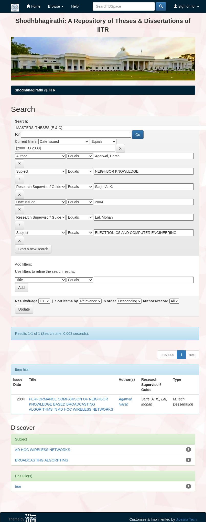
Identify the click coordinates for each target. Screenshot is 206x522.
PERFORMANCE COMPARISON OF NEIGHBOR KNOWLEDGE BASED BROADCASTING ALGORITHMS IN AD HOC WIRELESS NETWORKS (71, 404)
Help (75, 6)
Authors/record (155, 301)
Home (33, 6)
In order (109, 301)
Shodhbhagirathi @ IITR (35, 90)
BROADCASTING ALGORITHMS (41, 460)
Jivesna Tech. (187, 519)
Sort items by (66, 301)
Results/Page (26, 301)
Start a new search (33, 249)
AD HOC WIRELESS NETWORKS (42, 450)
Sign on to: (186, 6)
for (17, 134)
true (18, 486)
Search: (21, 121)
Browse (56, 6)
